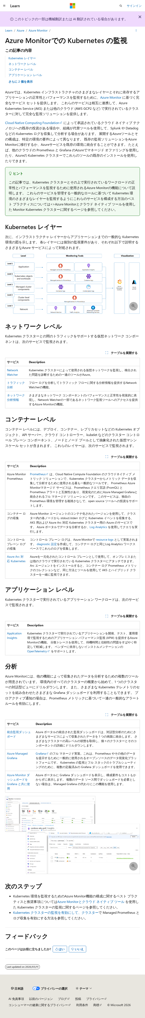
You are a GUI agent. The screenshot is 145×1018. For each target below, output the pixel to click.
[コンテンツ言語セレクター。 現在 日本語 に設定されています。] (17, 988)
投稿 (78, 999)
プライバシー (95, 999)
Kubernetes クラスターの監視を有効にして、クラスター (56, 912)
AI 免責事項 (16, 999)
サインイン (134, 6)
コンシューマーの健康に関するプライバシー (38, 1005)
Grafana (41, 753)
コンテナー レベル (20, 69)
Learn (8, 30)
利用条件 (82, 1005)
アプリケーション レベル (25, 75)
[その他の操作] (136, 30)
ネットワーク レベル (22, 64)
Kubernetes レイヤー (22, 58)
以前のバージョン (41, 999)
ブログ (62, 999)
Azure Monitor (38, 30)
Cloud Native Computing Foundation (32, 122)
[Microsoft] (72, 6)
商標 (96, 1005)
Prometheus (38, 474)
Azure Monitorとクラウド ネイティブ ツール (90, 901)
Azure (20, 30)
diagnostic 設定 (47, 544)
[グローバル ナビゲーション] (4, 6)
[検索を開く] (121, 6)
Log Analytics (98, 527)
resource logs (104, 539)
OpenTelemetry (37, 651)
